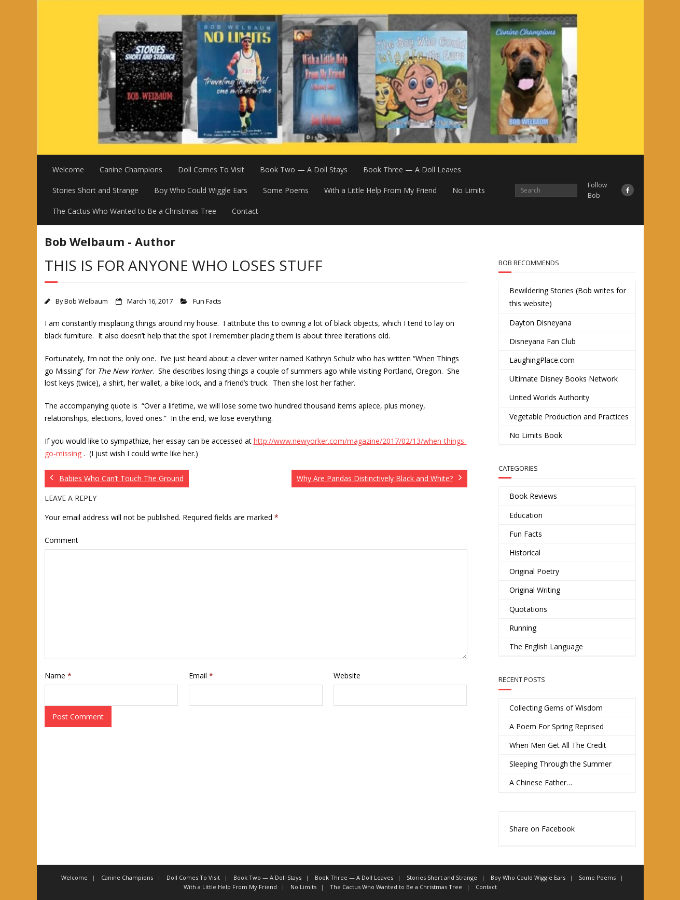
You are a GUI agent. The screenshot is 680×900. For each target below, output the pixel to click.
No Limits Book (535, 435)
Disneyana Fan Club (542, 341)
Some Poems (286, 190)
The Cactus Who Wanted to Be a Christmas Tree (134, 211)
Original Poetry (534, 571)
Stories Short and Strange (95, 190)
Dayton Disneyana (540, 323)
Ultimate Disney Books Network (563, 379)
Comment (61, 540)
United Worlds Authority (549, 397)
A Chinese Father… (540, 782)
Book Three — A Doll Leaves (412, 169)
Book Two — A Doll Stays (304, 169)
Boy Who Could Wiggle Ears (200, 190)
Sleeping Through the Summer (560, 764)
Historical (524, 552)
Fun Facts (207, 301)
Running (522, 628)
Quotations (528, 609)
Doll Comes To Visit (211, 169)
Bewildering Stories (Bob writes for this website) (567, 296)
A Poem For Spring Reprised (556, 726)
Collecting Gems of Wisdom (556, 708)
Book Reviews (533, 496)
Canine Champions (131, 169)
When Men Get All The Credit (557, 745)
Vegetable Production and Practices (569, 416)
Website (347, 675)
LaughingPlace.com (542, 360)
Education (526, 515)
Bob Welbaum (86, 301)
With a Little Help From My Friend (380, 190)
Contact (245, 211)
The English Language (546, 646)
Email (201, 675)
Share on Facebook (542, 829)
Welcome (68, 169)
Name (58, 675)
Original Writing (534, 590)
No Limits (468, 190)
